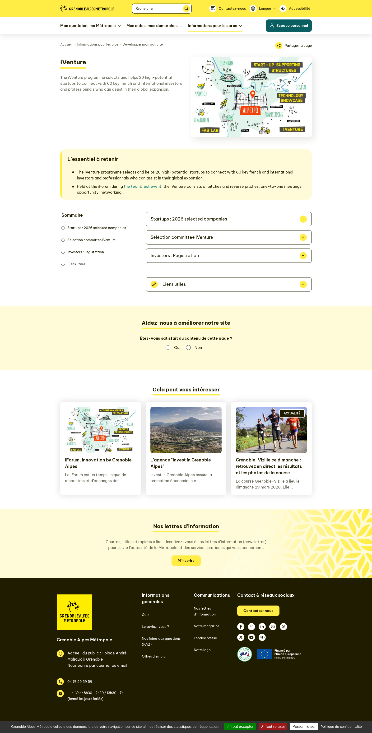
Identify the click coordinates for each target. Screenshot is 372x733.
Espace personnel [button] (289, 25)
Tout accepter (240, 726)
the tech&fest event (142, 186)
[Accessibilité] (295, 8)
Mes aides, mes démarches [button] (151, 25)
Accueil (66, 44)
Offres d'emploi (154, 656)
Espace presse (205, 638)
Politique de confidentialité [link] (341, 726)
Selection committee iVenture (91, 240)
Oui (177, 347)
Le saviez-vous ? (155, 627)
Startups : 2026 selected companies (96, 228)
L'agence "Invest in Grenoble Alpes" (180, 463)
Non (198, 347)
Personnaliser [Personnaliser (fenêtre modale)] (304, 726)
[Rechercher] (186, 8)
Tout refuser (273, 726)
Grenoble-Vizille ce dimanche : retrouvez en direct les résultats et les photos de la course (269, 466)
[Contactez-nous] (227, 8)
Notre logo (202, 650)
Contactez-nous (258, 610)
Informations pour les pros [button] (212, 25)
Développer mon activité (143, 44)
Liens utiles (76, 264)
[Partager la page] (293, 45)
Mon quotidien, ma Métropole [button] (88, 25)
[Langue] (263, 8)
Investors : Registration (85, 252)
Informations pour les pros (97, 44)
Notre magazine (206, 626)
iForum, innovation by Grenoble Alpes (98, 463)
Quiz (145, 615)
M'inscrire (186, 560)
